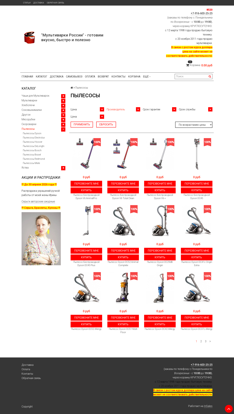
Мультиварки (29, 100)
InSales (208, 406)
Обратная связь (55, 2)
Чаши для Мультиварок (35, 95)
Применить (82, 124)
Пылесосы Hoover (32, 142)
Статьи (27, 2)
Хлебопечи (28, 105)
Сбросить (106, 124)
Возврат (103, 76)
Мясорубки (28, 119)
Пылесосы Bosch (32, 150)
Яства (25, 167)
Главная (27, 76)
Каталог (41, 76)
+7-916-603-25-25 (201, 13)
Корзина (134, 76)
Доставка (38, 2)
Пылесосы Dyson (32, 133)
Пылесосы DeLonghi (33, 146)
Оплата (90, 76)
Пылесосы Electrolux (34, 137)
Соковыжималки (32, 109)
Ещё (147, 76)
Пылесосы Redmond (34, 159)
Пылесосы (28, 128)
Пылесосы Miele (31, 163)
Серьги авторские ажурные (38, 201)
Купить (86, 190)
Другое (26, 114)
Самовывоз (74, 76)
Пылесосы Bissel (32, 154)
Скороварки (29, 124)
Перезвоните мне (86, 183)
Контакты (118, 76)
